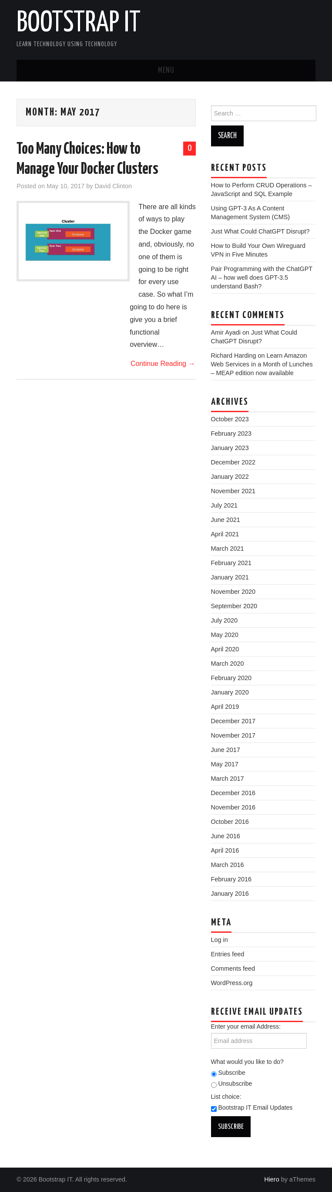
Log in (219, 939)
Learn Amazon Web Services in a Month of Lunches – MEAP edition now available (262, 364)
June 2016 (225, 836)
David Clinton (113, 186)
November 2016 (233, 807)
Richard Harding (233, 355)
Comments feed (233, 968)
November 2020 (233, 591)
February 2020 (231, 677)
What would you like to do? (247, 1061)
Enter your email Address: (246, 1026)
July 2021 (224, 505)
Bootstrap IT (79, 23)
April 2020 (225, 649)
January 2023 (230, 447)
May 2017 (224, 764)
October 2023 (230, 419)
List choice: (226, 1096)
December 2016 (233, 792)
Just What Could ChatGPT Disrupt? (260, 231)
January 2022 (230, 476)
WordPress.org (232, 982)
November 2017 (233, 735)
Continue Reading (163, 363)
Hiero (271, 1179)
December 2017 (233, 721)
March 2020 (227, 663)
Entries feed (228, 954)
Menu (166, 70)
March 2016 (227, 864)
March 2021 (227, 548)
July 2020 (224, 620)
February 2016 (231, 879)
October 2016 (230, 821)
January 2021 (230, 577)
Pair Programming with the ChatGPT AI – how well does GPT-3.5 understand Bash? (261, 277)
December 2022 (233, 462)
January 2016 (230, 893)
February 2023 (231, 433)
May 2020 (224, 634)
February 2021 (231, 562)
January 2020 (230, 692)
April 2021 (225, 534)
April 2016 (225, 850)
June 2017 (225, 749)
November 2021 (233, 491)
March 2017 (227, 778)
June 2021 (225, 519)
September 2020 (234, 606)
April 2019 (225, 706)
